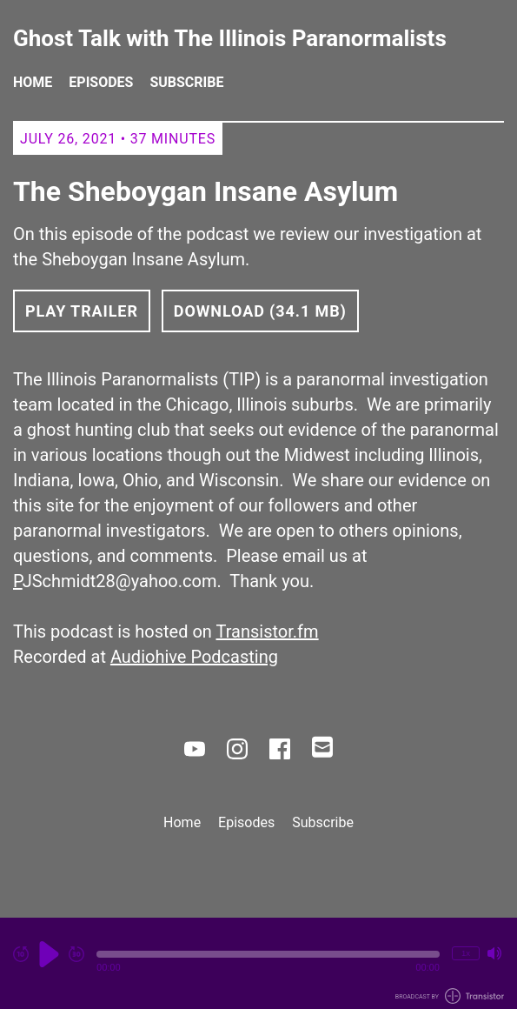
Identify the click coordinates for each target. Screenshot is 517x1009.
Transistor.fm (267, 631)
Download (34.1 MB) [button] (260, 311)
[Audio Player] (258, 963)
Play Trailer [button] (81, 311)
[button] (268, 954)
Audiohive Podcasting (194, 656)
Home (32, 82)
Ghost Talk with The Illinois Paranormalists (230, 38)
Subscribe (186, 82)
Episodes (101, 82)
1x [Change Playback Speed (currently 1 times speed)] (465, 953)
